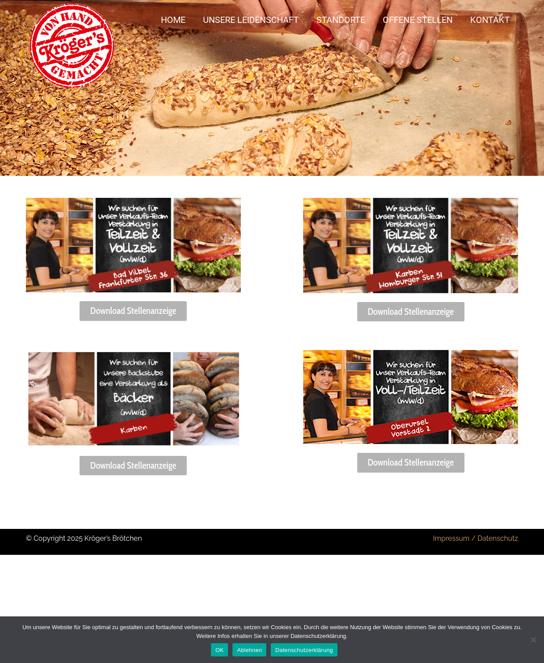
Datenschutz (497, 538)
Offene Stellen (418, 20)
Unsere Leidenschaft (251, 20)
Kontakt (490, 20)
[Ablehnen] (533, 639)
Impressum (451, 538)
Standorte (340, 20)
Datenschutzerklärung (304, 650)
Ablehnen (249, 650)
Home (173, 20)
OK (219, 650)
